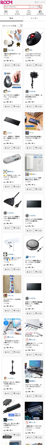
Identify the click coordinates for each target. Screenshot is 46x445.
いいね (17, 65)
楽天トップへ (40, 2)
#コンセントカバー (31, 178)
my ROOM (40, 12)
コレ (9, 65)
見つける (17, 12)
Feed (6, 12)
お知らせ (29, 12)
